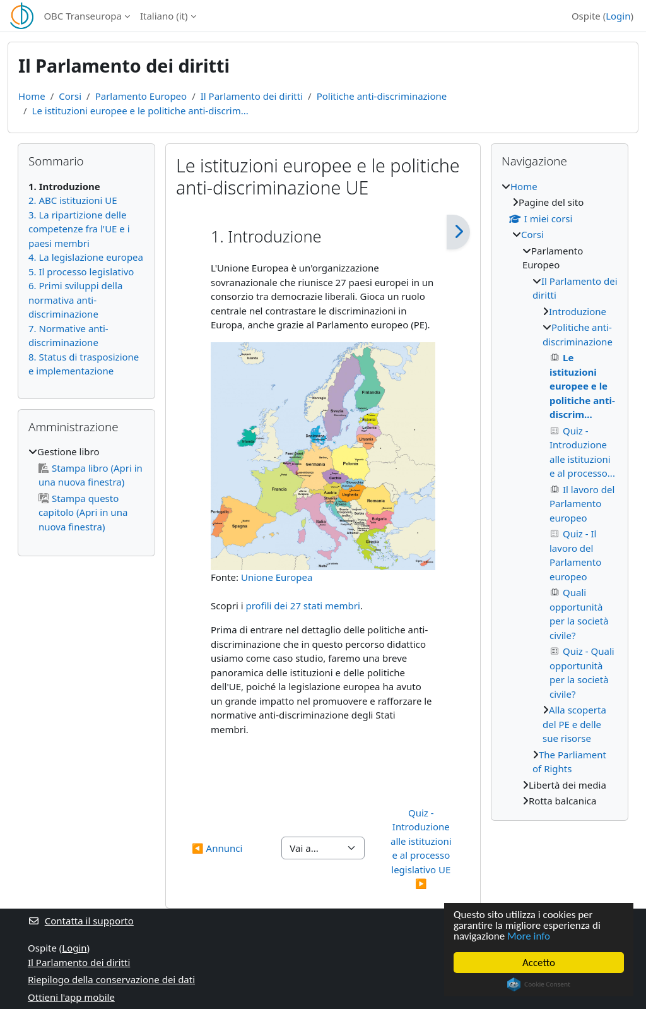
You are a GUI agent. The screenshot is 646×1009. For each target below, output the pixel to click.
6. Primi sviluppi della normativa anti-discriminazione (75, 299)
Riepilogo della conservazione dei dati (111, 979)
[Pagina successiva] (458, 232)
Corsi (70, 96)
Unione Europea (277, 577)
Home (31, 96)
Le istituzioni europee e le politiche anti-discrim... (140, 110)
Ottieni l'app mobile (71, 997)
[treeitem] (86, 489)
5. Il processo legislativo (81, 271)
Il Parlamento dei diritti (252, 96)
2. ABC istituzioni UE (72, 200)
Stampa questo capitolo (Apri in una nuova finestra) (82, 512)
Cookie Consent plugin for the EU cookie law (538, 984)
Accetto (538, 962)
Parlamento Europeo (141, 96)
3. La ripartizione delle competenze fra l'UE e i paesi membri (79, 228)
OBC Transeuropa (83, 15)
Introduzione (577, 311)
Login (618, 15)
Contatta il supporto (81, 920)
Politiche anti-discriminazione (382, 96)
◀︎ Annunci (217, 848)
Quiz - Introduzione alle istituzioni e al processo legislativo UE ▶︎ (422, 848)
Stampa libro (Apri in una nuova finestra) (90, 475)
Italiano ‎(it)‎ (164, 15)
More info (528, 936)
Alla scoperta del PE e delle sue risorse (574, 723)
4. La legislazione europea (85, 257)
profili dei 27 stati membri (302, 605)
